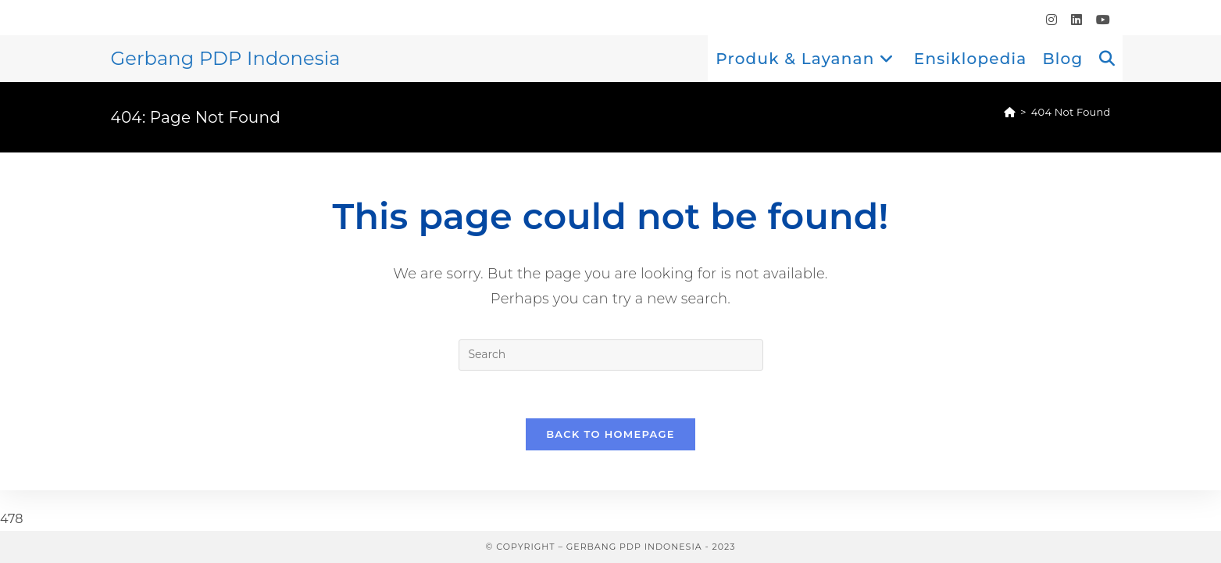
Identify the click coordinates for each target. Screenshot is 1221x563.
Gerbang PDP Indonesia (226, 58)
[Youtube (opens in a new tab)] (1099, 20)
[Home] (1010, 112)
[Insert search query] (611, 355)
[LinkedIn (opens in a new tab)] (1076, 20)
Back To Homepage (610, 434)
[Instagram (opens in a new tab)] (1051, 20)
